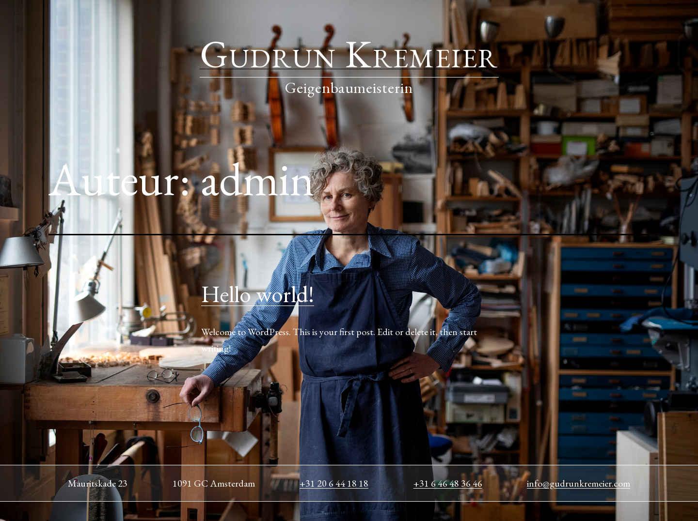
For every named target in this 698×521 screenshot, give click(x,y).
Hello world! (257, 294)
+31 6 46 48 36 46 (447, 483)
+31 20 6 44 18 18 (334, 483)
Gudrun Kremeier (349, 53)
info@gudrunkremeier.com (578, 483)
